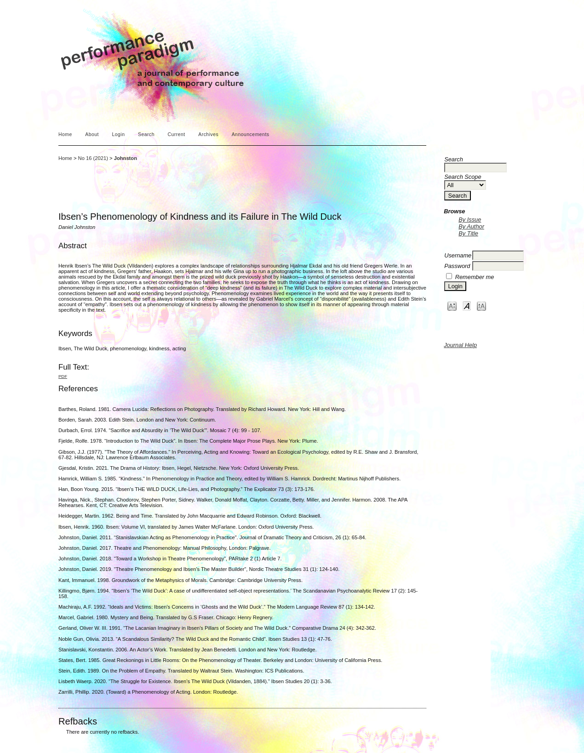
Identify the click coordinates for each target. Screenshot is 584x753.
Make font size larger (481, 305)
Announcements (250, 134)
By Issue (469, 219)
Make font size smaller (452, 305)
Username (457, 255)
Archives (208, 134)
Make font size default (466, 305)
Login (118, 134)
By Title (468, 233)
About (92, 134)
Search (146, 134)
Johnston (125, 158)
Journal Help (460, 345)
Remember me (474, 277)
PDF (62, 376)
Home (65, 134)
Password (457, 265)
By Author (471, 226)
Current (176, 134)
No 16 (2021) (93, 158)
